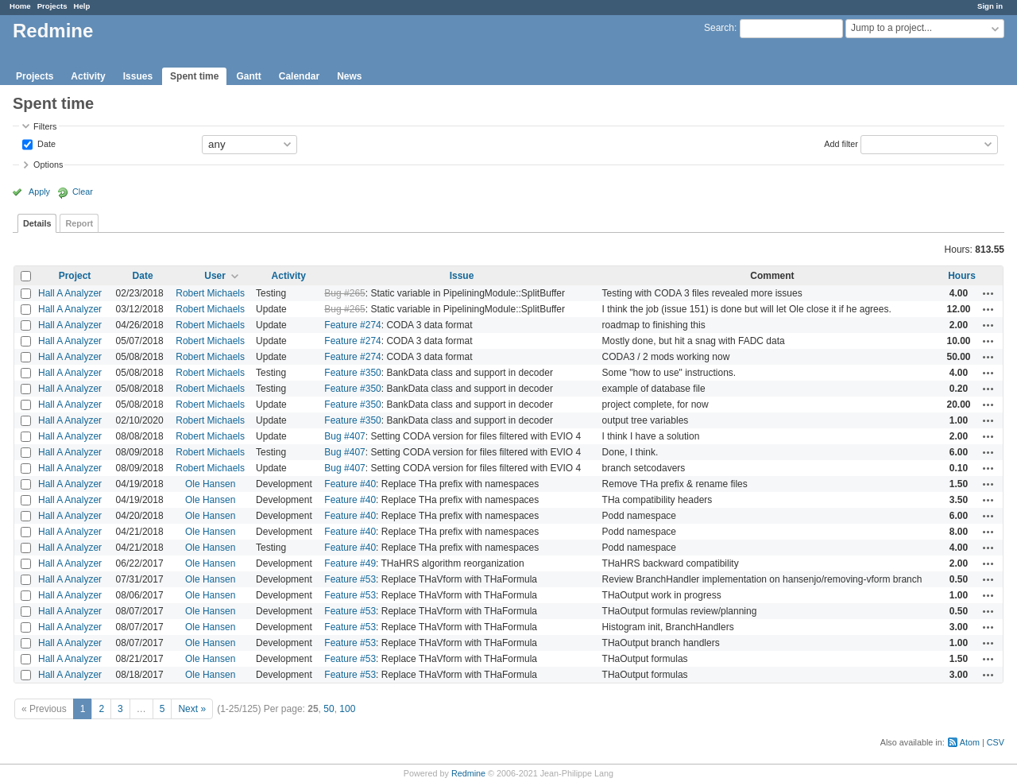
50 (328, 708)
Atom (970, 742)
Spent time (194, 76)
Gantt (248, 76)
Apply (39, 191)
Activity (88, 76)
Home (20, 6)
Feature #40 (350, 484)
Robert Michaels (210, 293)
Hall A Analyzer (70, 293)
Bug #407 (344, 436)
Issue (462, 275)
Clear (82, 191)
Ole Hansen (210, 484)
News (349, 76)
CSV (995, 742)
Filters (44, 126)
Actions (988, 293)
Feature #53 (350, 579)
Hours (962, 275)
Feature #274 (352, 325)
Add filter (841, 143)
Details (37, 223)
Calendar (299, 76)
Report (79, 223)
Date (45, 143)
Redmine (468, 773)
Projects (52, 6)
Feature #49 (350, 563)
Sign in (990, 6)
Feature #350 (352, 372)
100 (347, 708)
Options (48, 164)
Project (75, 275)
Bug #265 (344, 293)
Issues (138, 76)
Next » (192, 708)
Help (82, 6)
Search (719, 27)
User (215, 275)
